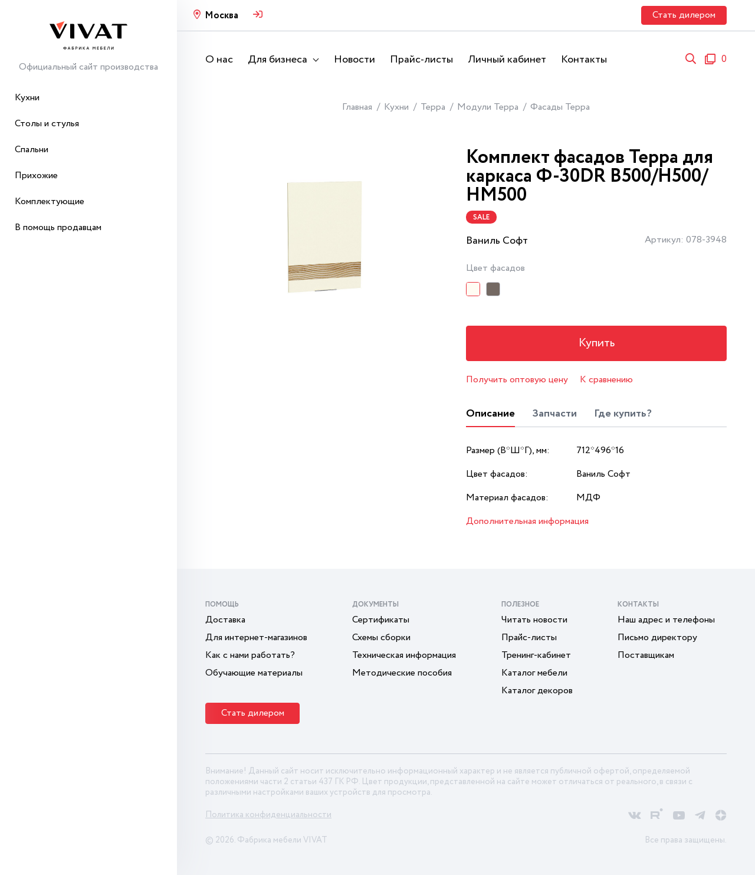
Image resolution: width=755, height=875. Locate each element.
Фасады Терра (560, 107)
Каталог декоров (537, 690)
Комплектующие (49, 201)
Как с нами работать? (250, 655)
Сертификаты (380, 620)
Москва (221, 16)
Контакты (584, 59)
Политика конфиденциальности (268, 815)
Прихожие (36, 175)
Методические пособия (402, 673)
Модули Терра (487, 107)
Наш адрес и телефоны (666, 620)
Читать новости (534, 620)
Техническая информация (404, 655)
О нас (219, 59)
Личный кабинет (507, 59)
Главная (357, 107)
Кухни (27, 97)
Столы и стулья (47, 123)
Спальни (31, 149)
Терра (433, 107)
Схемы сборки (381, 637)
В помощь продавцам (58, 227)
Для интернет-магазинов (256, 637)
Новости (354, 59)
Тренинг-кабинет (536, 655)
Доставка (225, 620)
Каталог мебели (534, 673)
